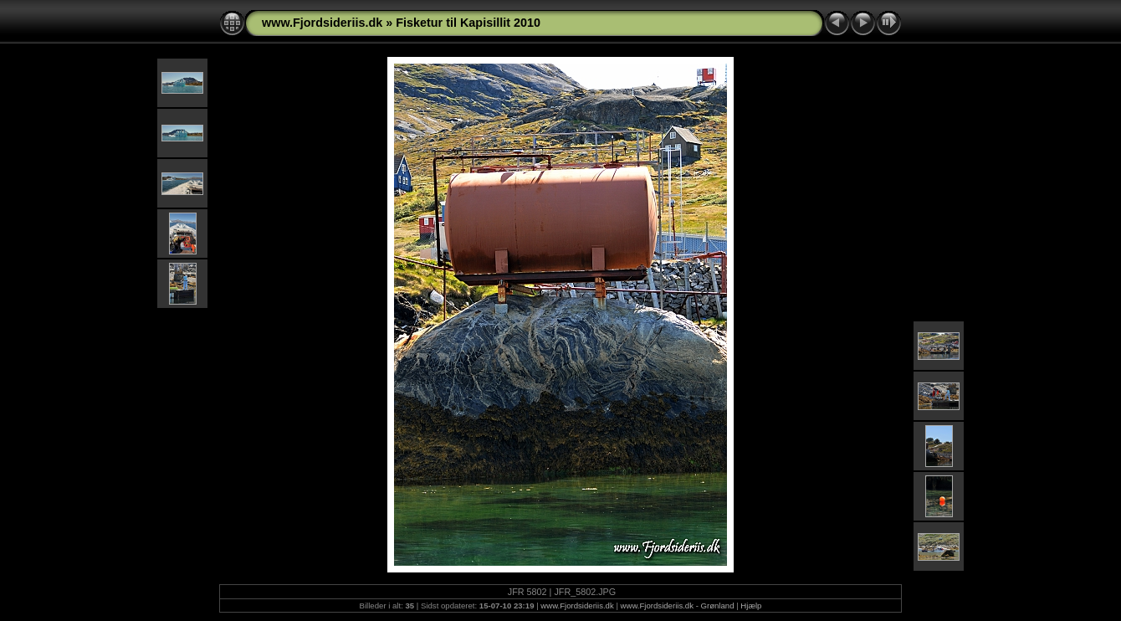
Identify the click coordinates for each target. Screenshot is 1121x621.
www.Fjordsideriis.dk (322, 22)
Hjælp (750, 605)
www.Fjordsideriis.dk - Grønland (678, 605)
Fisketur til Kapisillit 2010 (468, 22)
